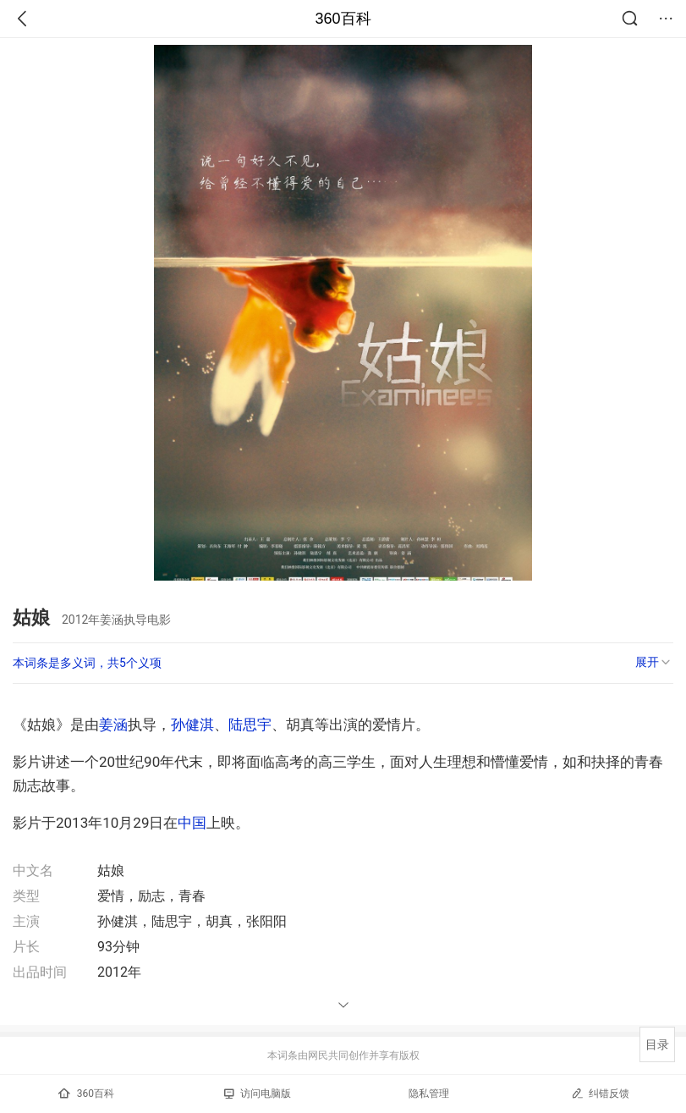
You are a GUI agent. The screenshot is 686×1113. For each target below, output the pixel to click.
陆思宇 (250, 724)
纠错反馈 (600, 1093)
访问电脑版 (257, 1093)
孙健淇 (192, 724)
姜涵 (113, 724)
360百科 (342, 18)
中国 (192, 822)
